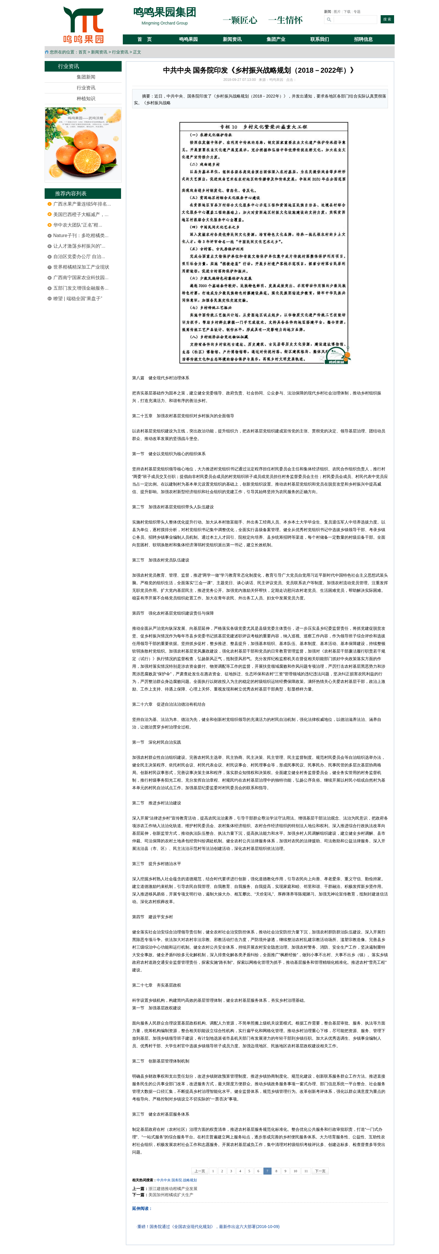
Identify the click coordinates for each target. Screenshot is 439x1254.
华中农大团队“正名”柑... (77, 224)
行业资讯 (120, 52)
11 (306, 1171)
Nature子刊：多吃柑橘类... (81, 235)
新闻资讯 (99, 52)
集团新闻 (86, 76)
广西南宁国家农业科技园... (81, 277)
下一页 (320, 1171)
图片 (337, 12)
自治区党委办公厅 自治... (79, 256)
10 (295, 1171)
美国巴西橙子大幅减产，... (81, 214)
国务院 (177, 1180)
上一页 (200, 1171)
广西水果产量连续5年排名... (82, 203)
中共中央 (164, 1180)
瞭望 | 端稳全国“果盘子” (77, 298)
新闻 (327, 12)
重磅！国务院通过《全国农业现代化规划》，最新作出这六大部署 (196, 1226)
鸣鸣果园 (276, 80)
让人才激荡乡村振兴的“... (79, 246)
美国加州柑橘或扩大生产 (170, 1194)
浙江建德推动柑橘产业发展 (172, 1188)
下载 (347, 12)
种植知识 (86, 98)
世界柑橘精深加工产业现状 (81, 267)
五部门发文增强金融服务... (81, 288)
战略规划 (190, 1180)
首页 (82, 52)
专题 (357, 12)
